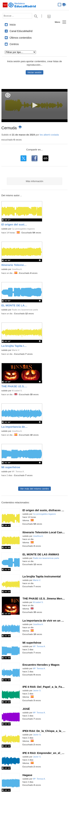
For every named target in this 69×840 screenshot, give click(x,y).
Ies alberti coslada (49, 134)
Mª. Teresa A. (18, 471)
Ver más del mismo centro (34, 488)
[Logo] (7, 95)
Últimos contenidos (21, 37)
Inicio (13, 24)
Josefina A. (17, 269)
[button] (34, 105)
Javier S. (37, 690)
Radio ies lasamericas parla (25, 310)
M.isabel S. (17, 390)
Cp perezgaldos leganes (23, 229)
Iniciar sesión (34, 72)
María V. (16, 350)
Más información (34, 181)
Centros (14, 44)
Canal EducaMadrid (21, 31)
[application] (34, 105)
